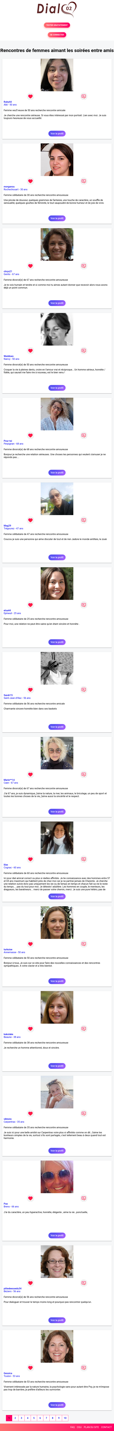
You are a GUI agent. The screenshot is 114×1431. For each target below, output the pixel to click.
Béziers (7, 1291)
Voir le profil (57, 133)
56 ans (27, 698)
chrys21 (8, 271)
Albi (6, 104)
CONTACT (106, 1427)
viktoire (8, 1119)
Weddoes (9, 356)
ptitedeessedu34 (13, 1288)
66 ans (15, 1206)
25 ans (17, 613)
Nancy (7, 359)
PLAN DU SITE (91, 1427)
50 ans (13, 104)
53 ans (16, 1376)
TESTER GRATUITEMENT (57, 25)
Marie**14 (9, 780)
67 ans (15, 274)
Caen (6, 782)
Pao (6, 1203)
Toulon (7, 1376)
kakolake (8, 1034)
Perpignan (9, 443)
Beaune (8, 1037)
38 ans (17, 1037)
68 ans (19, 443)
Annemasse (10, 952)
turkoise (8, 949)
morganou (9, 186)
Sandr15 (8, 695)
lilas (6, 864)
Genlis (7, 274)
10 (65, 1418)
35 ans (20, 1121)
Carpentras (9, 1121)
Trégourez (9, 528)
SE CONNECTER (57, 35)
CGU (79, 1427)
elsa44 (7, 610)
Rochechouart (11, 189)
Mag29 (7, 525)
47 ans (19, 528)
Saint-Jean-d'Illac (13, 698)
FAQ (72, 1427)
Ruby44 (8, 101)
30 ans (23, 189)
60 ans (17, 867)
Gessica (8, 1373)
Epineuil (8, 613)
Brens (7, 1206)
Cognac (8, 867)
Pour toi (8, 441)
